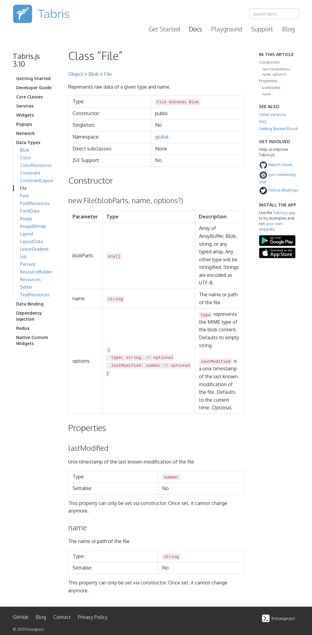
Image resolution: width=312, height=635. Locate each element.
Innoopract (35, 629)
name (266, 94)
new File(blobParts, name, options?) (276, 71)
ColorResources (36, 165)
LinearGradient (34, 249)
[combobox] (274, 14)
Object (75, 74)
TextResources (35, 294)
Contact (62, 617)
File (23, 188)
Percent (27, 264)
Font (24, 195)
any (111, 256)
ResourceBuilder (36, 271)
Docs (195, 29)
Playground (226, 29)
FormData (30, 210)
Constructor (269, 62)
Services (25, 105)
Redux (23, 328)
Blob (24, 150)
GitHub (20, 617)
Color (25, 157)
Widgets (25, 115)
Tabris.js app (284, 212)
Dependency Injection (29, 316)
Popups (24, 124)
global (161, 137)
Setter (26, 287)
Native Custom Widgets (32, 340)
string (115, 299)
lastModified (271, 87)
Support (262, 29)
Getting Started (33, 78)
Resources (30, 279)
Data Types (28, 142)
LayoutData (31, 241)
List (23, 256)
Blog (288, 29)
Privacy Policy (93, 617)
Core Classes (29, 96)
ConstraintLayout (37, 180)
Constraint (30, 172)
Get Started (164, 29)
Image (26, 218)
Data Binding (30, 303)
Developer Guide (33, 87)
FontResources (35, 203)
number (153, 365)
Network (25, 133)
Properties (268, 80)
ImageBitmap (33, 226)
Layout (27, 233)
